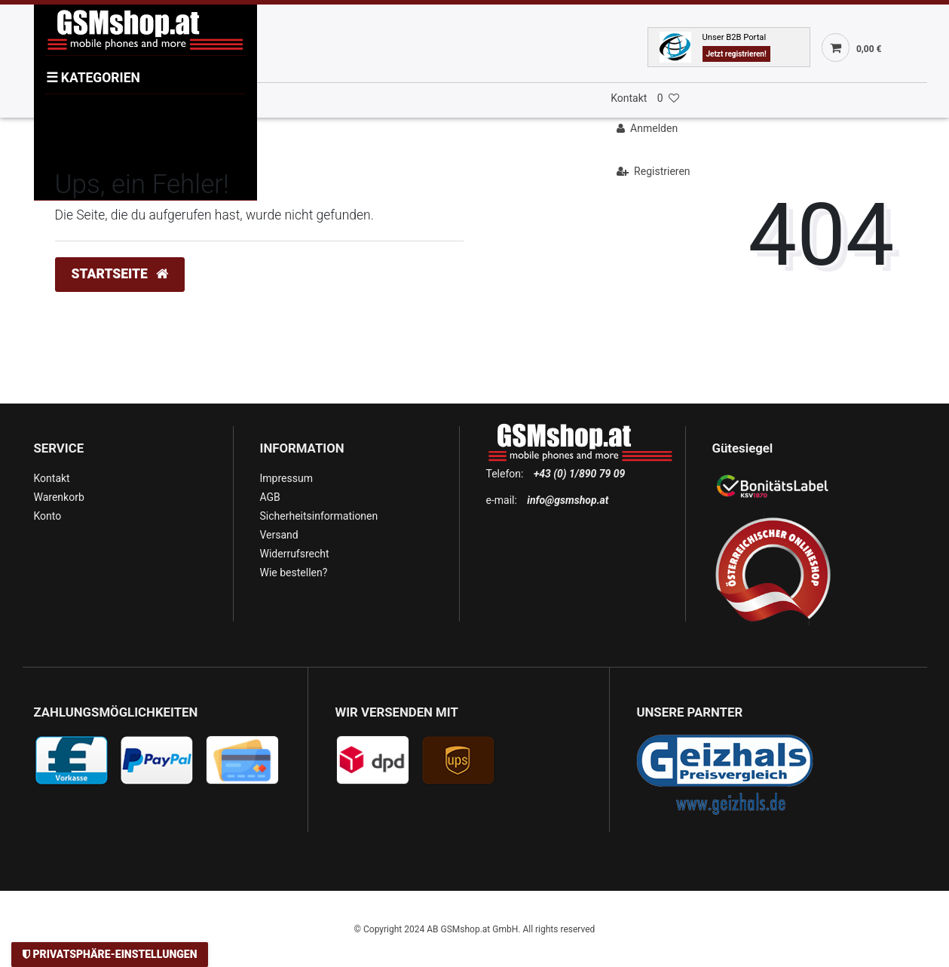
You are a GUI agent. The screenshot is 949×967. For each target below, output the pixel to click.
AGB (270, 497)
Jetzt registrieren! (736, 54)
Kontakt (629, 98)
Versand (279, 535)
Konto (48, 516)
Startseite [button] (120, 273)
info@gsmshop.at (567, 500)
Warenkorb (59, 497)
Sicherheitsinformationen (319, 516)
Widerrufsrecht (294, 554)
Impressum (286, 478)
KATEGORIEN (93, 77)
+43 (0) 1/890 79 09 (579, 474)
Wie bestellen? (294, 572)
